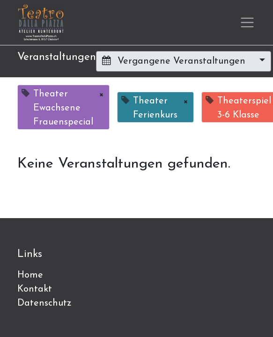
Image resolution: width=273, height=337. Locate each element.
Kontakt (34, 289)
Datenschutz (44, 303)
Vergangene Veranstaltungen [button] (175, 61)
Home (30, 275)
